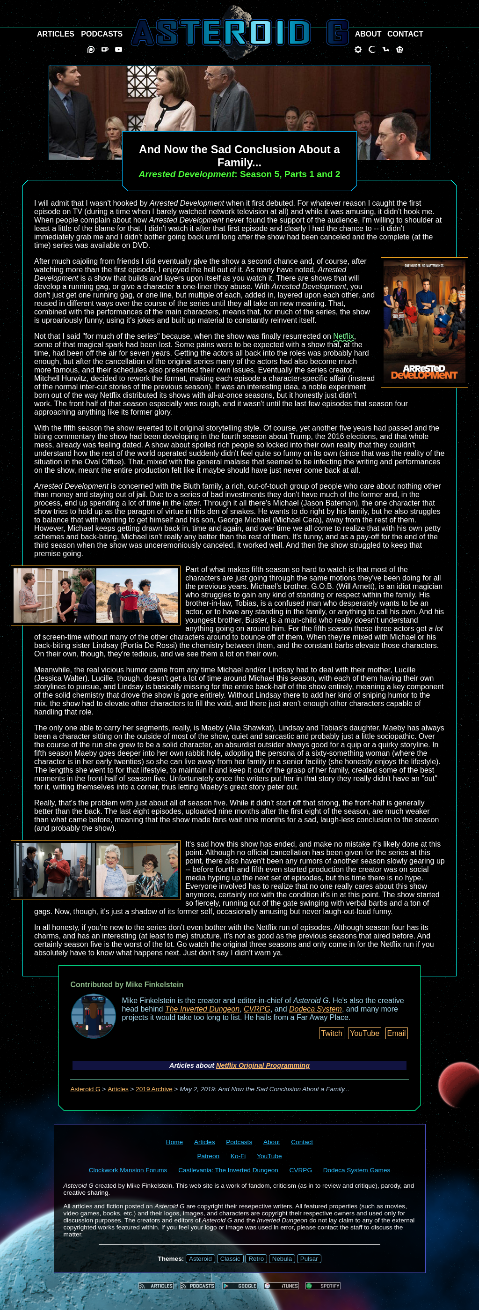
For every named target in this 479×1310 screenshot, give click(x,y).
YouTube (364, 1033)
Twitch (331, 1033)
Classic (230, 1258)
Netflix (343, 336)
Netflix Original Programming (263, 1065)
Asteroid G (85, 1089)
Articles (118, 1089)
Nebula (282, 1258)
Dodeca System (315, 1009)
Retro (256, 1258)
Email (396, 1033)
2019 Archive (154, 1089)
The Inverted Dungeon (202, 1009)
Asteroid (200, 1258)
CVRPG (257, 1009)
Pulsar (309, 1258)
